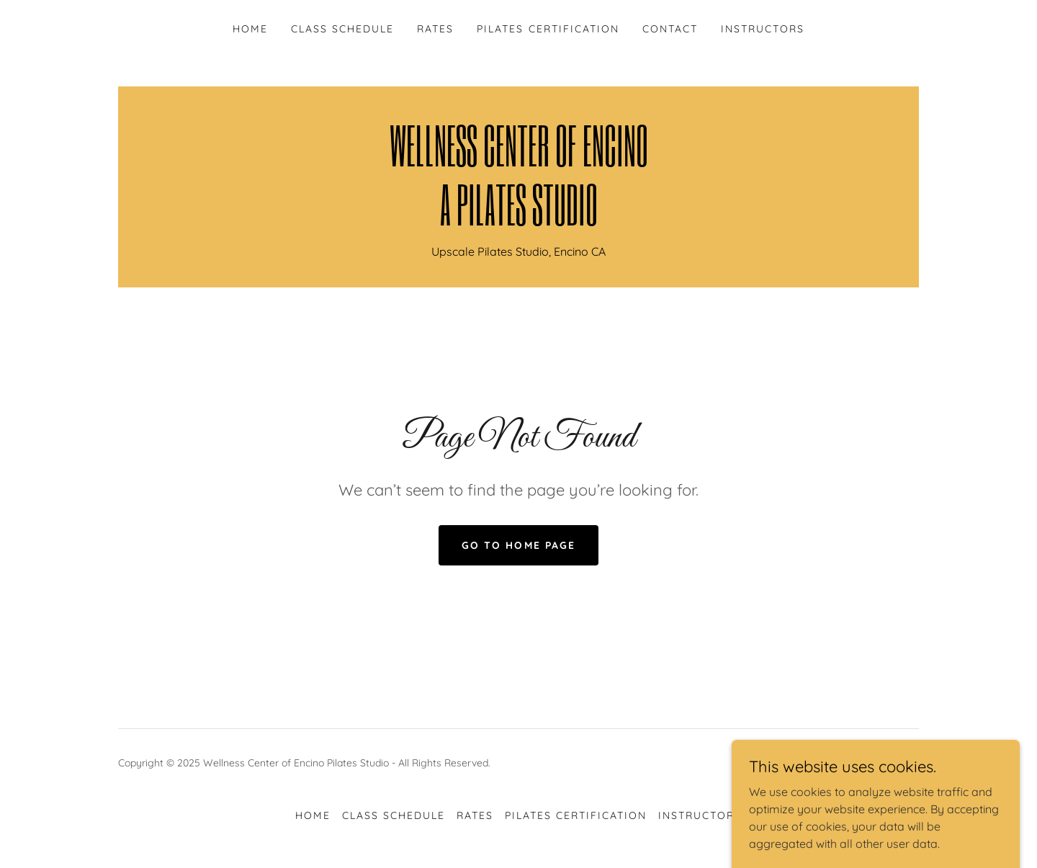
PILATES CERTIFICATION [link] (548, 28)
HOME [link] (250, 28)
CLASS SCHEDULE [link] (342, 28)
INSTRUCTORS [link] (762, 28)
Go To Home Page (518, 545)
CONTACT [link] (670, 28)
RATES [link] (435, 28)
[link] (518, 221)
